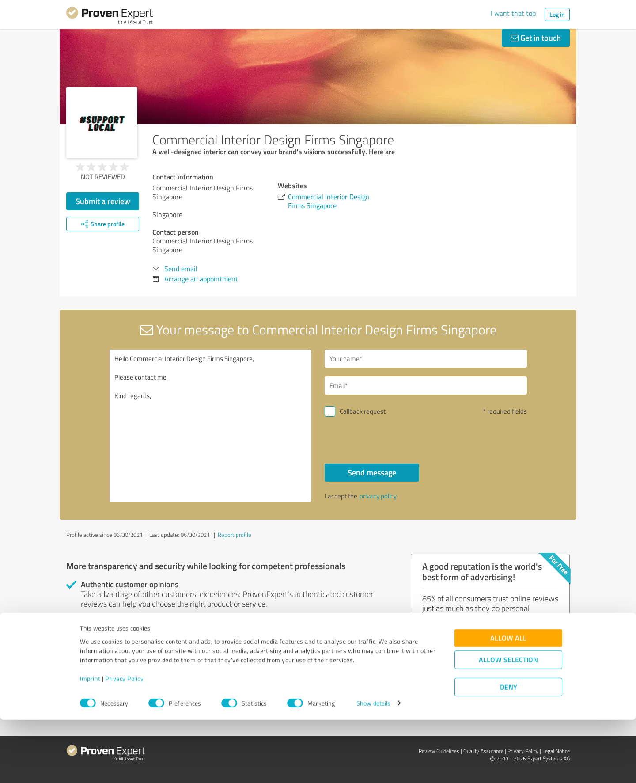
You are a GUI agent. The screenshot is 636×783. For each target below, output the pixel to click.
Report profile (234, 535)
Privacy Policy (124, 741)
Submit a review (103, 201)
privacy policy (378, 496)
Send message (372, 472)
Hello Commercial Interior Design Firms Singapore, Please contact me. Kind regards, (211, 426)
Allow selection (508, 723)
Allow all (508, 701)
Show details (373, 766)
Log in (557, 14)
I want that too (513, 13)
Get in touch (536, 37)
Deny (508, 750)
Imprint (90, 741)
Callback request (363, 411)
